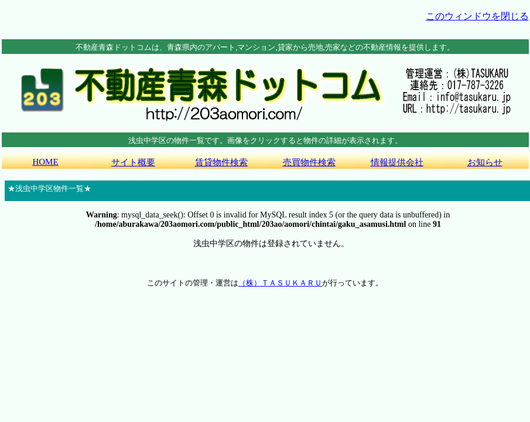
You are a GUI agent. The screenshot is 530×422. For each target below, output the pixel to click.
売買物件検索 (309, 162)
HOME (45, 161)
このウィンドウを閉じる (477, 16)
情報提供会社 (397, 162)
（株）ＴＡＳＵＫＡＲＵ (280, 282)
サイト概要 (133, 162)
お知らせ (484, 162)
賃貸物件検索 (221, 162)
